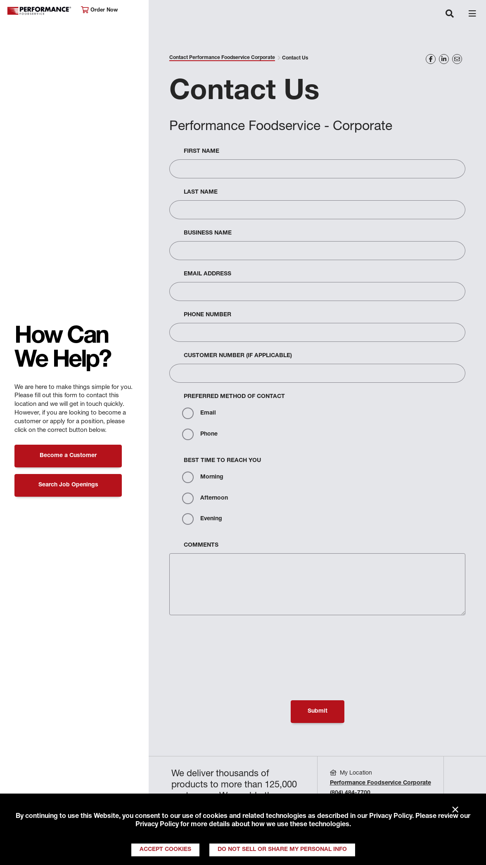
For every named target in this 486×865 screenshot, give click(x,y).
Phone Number (207, 315)
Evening (202, 519)
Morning (202, 477)
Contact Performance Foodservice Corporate (222, 57)
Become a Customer (68, 456)
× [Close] (455, 810)
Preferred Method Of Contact (234, 397)
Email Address (207, 274)
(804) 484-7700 (350, 793)
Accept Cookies (165, 850)
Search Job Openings (68, 485)
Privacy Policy (390, 816)
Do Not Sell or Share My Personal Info (282, 850)
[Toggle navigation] (450, 14)
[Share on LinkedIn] (444, 59)
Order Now (99, 10)
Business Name (208, 233)
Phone (200, 434)
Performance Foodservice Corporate (380, 783)
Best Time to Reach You (222, 461)
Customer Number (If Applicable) (238, 356)
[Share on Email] (457, 59)
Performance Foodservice (40, 11)
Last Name (201, 192)
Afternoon (205, 498)
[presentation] (232, 641)
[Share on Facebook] (431, 59)
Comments (201, 545)
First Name (201, 151)
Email (199, 413)
